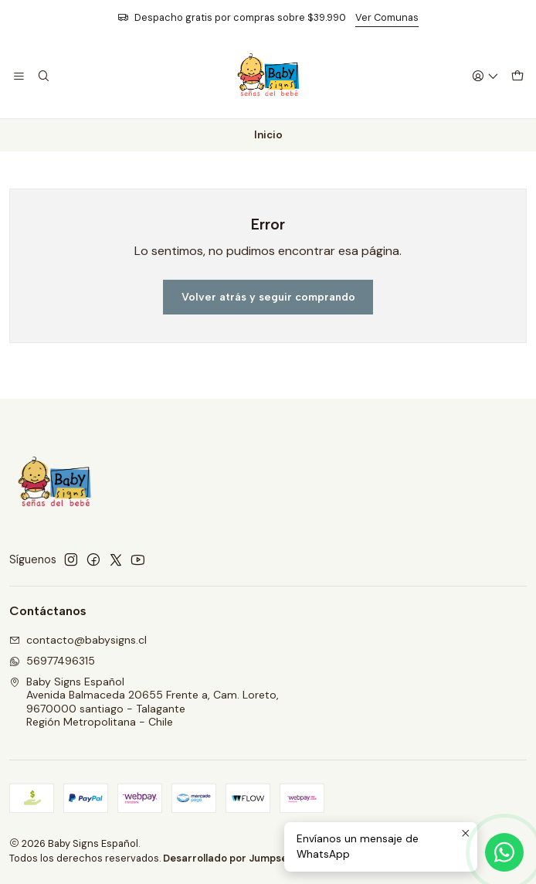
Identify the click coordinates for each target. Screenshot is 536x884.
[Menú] (19, 77)
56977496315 (52, 661)
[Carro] (517, 77)
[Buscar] (43, 77)
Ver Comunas (387, 17)
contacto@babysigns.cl (78, 640)
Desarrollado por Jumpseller (233, 858)
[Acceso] (485, 77)
